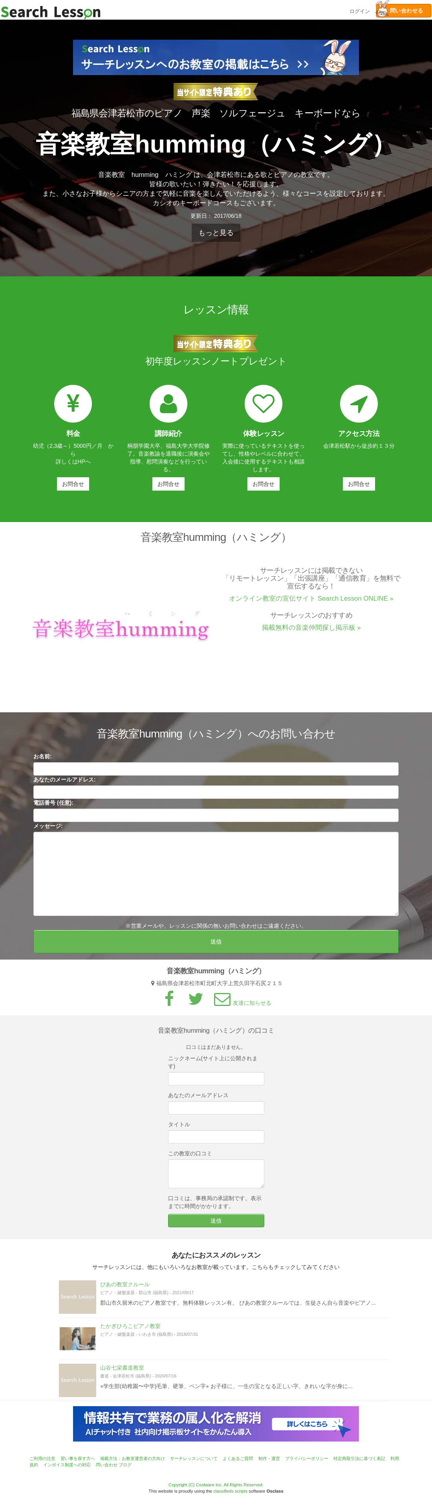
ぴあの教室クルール (125, 1288)
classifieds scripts (230, 1491)
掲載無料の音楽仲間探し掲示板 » (311, 631)
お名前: (42, 760)
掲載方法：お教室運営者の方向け (132, 1458)
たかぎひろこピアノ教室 (130, 1329)
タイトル (179, 1128)
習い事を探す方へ (77, 1458)
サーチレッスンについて (194, 1458)
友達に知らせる (241, 1006)
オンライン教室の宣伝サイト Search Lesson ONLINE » (311, 602)
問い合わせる (399, 11)
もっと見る (216, 233)
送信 (216, 945)
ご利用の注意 (42, 1458)
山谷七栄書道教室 (122, 1371)
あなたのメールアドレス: (64, 783)
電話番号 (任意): (53, 806)
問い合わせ (106, 1464)
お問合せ (73, 484)
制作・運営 (269, 1458)
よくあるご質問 (238, 1458)
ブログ (125, 1464)
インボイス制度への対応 (67, 1464)
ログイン (360, 10)
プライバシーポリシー (306, 1458)
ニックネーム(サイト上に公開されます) (213, 1066)
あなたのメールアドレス (198, 1099)
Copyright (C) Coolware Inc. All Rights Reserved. (216, 1484)
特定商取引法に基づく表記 (359, 1458)
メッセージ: (48, 829)
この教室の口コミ (190, 1157)
